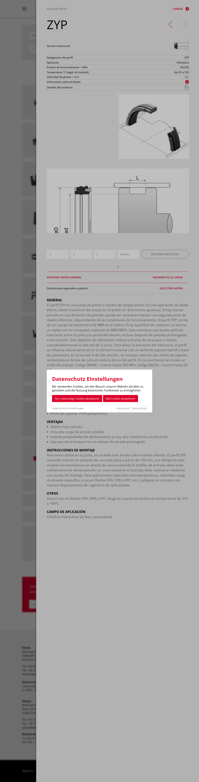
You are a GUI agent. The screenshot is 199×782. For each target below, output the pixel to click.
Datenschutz (139, 408)
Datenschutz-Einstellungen (68, 408)
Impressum (123, 408)
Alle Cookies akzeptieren (120, 398)
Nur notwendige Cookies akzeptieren (77, 398)
